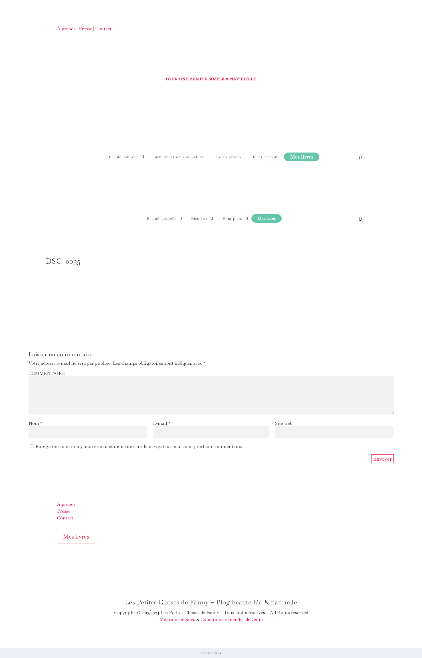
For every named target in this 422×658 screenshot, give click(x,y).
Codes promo (228, 156)
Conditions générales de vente (232, 619)
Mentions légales (177, 619)
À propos (66, 29)
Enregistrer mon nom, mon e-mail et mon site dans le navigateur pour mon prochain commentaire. (138, 446)
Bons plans (233, 218)
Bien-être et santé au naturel (178, 156)
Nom (35, 423)
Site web (283, 423)
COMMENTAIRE (47, 373)
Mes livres (76, 536)
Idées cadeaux (265, 156)
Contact (103, 29)
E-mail (161, 423)
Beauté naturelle (123, 156)
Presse (85, 29)
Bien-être (199, 218)
